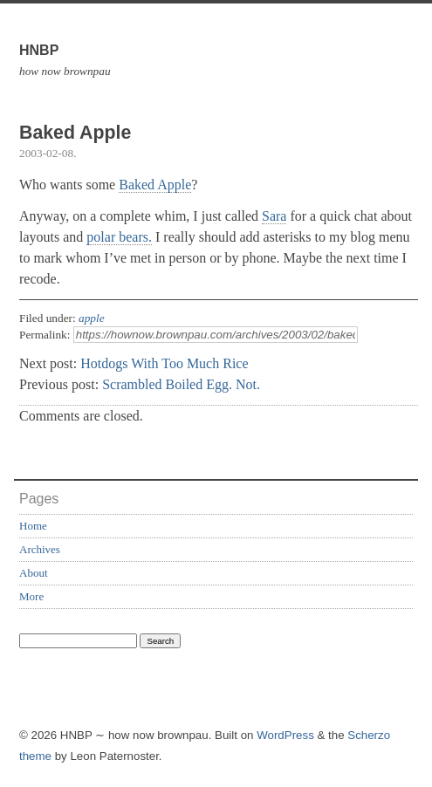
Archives (39, 549)
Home (33, 525)
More (31, 596)
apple (92, 318)
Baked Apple (155, 184)
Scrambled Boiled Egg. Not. (181, 384)
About (33, 572)
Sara (274, 216)
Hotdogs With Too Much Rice (164, 363)
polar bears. (119, 236)
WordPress (285, 735)
